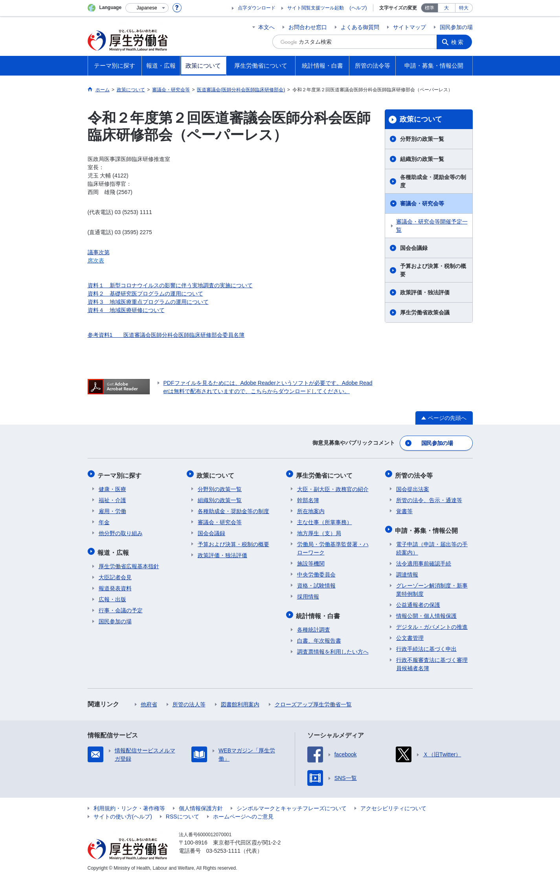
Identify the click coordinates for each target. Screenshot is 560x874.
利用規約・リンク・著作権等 (129, 804)
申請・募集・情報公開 (427, 526)
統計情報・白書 (319, 612)
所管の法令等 (415, 473)
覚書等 (404, 508)
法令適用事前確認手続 (423, 559)
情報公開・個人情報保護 (426, 611)
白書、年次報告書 (319, 636)
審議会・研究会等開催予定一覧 (432, 225)
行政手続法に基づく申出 (426, 644)
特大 (463, 8)
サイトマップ (409, 27)
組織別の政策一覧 (422, 159)
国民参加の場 (456, 27)
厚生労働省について (325, 473)
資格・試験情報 (316, 583)
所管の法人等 (189, 700)
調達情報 (407, 570)
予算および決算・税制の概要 (433, 270)
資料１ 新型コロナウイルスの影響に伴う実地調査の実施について (170, 285)
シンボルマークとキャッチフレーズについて (292, 804)
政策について (421, 119)
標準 (429, 8)
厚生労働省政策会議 (425, 312)
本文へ (266, 27)
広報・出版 (112, 595)
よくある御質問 (360, 27)
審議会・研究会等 (422, 203)
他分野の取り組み (121, 530)
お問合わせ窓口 (307, 27)
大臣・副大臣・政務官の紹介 (333, 486)
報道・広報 (114, 548)
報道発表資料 (115, 584)
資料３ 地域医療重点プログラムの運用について (148, 302)
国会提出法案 (412, 486)
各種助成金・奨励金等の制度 (433, 181)
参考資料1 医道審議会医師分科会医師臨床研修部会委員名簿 (166, 335)
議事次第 (99, 252)
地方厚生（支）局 (319, 530)
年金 (104, 519)
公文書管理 (410, 633)
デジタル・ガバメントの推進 (432, 622)
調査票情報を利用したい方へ (333, 647)
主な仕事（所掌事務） (324, 519)
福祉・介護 (112, 497)
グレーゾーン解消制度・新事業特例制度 (432, 585)
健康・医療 (112, 486)
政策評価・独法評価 (425, 292)
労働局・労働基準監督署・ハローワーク (333, 545)
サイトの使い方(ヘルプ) (123, 812)
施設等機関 (311, 561)
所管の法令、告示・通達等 (429, 497)
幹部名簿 (308, 497)
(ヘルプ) (358, 8)
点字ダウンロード (256, 8)
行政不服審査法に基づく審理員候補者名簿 (432, 659)
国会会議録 (414, 248)
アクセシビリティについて (393, 804)
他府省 (149, 700)
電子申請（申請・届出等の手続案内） (432, 544)
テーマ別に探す (121, 473)
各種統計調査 (313, 625)
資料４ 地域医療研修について (126, 310)
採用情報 (308, 594)
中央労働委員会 (316, 572)
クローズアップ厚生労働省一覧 (313, 700)
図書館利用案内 (240, 700)
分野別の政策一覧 (422, 139)
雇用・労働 (112, 508)
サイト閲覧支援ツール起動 (315, 8)
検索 (458, 42)
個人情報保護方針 (201, 804)
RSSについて (182, 812)
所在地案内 (311, 508)
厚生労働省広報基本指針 (129, 562)
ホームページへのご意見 (243, 812)
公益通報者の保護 (418, 600)
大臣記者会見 (115, 573)
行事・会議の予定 (121, 606)
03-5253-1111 (223, 846)
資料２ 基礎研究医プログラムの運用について (145, 293)
